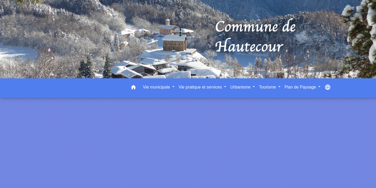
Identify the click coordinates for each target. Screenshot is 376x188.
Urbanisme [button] (241, 87)
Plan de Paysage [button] (301, 87)
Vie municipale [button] (157, 87)
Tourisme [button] (268, 87)
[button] (133, 88)
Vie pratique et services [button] (201, 87)
